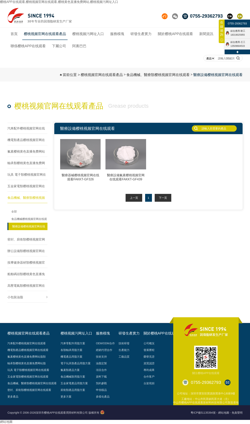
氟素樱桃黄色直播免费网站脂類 (26, 356)
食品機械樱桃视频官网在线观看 (29, 220)
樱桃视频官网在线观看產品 (102, 75)
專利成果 (149, 370)
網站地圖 (6, 421)
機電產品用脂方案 (71, 356)
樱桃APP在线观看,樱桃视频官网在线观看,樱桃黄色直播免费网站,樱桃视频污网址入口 (59, 2)
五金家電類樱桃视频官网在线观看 (27, 376)
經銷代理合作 (104, 350)
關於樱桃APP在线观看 (161, 333)
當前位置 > (71, 75)
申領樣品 (101, 389)
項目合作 (101, 370)
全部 (14, 211)
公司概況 (149, 343)
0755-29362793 (237, 23)
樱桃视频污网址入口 (76, 333)
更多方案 (66, 396)
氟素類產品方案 (70, 370)
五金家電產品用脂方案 (74, 383)
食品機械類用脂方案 (73, 376)
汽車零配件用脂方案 (73, 343)
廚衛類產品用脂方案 (73, 389)
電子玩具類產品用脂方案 (76, 363)
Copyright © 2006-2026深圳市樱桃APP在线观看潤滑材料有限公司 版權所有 (53, 412)
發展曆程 (149, 350)
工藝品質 (124, 356)
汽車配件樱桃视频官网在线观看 (26, 343)
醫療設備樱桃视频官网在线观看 (218, 75)
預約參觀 (101, 383)
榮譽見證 (149, 356)
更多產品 (12, 396)
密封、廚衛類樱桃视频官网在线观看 (29, 389)
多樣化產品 (103, 396)
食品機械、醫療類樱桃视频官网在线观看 (158, 75)
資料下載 (101, 376)
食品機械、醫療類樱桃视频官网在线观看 (32, 383)
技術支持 (101, 356)
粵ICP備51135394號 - (204, 412)
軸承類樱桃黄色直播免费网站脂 (26, 363)
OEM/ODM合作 (105, 343)
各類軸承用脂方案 (71, 350)
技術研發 (124, 343)
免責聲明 (237, 412)
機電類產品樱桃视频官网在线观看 (27, 350)
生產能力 (124, 350)
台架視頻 (149, 383)
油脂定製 (101, 363)
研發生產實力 (129, 333)
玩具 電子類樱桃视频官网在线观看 (28, 370)
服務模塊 (103, 333)
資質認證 (149, 363)
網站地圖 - (224, 412)
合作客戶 (149, 376)
